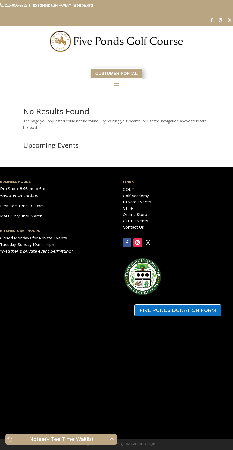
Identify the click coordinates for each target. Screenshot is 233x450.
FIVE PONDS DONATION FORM (178, 310)
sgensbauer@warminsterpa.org (65, 5)
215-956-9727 (16, 5)
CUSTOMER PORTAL (116, 73)
